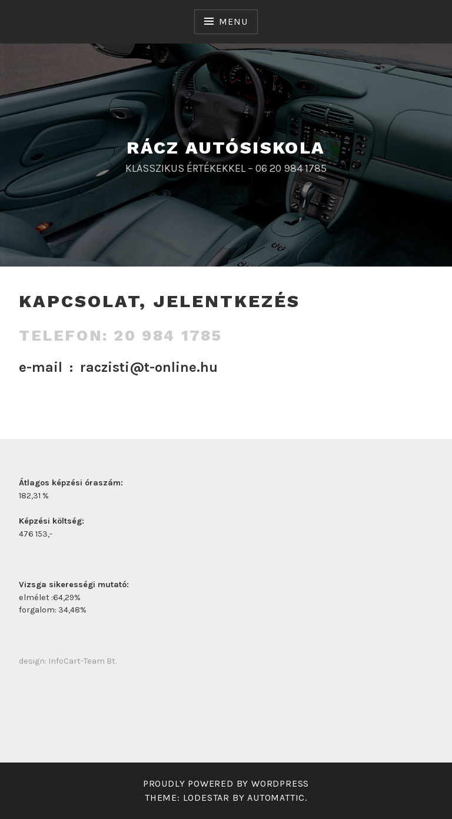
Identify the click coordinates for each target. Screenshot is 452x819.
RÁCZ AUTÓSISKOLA (226, 147)
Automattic (276, 797)
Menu (233, 21)
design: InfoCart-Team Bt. (68, 661)
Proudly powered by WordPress (226, 783)
